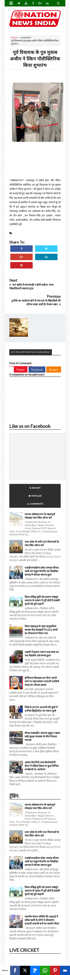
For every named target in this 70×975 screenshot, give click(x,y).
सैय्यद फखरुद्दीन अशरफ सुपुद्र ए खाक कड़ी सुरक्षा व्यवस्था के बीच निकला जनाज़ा (42, 736)
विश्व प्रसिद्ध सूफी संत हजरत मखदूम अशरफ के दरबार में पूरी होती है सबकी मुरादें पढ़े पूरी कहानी (42, 600)
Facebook (37, 369)
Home (14, 37)
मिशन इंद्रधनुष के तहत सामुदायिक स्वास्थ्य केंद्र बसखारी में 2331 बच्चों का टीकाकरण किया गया (41, 630)
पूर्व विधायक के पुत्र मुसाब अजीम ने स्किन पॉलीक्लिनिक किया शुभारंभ (35, 58)
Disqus (21, 369)
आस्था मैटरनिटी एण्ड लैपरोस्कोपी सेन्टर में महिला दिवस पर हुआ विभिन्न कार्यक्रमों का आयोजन (41, 766)
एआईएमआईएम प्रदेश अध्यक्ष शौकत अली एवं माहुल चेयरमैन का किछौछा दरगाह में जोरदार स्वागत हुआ (42, 571)
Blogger (53, 369)
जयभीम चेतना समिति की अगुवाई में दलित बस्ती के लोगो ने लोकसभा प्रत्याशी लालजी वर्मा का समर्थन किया (42, 920)
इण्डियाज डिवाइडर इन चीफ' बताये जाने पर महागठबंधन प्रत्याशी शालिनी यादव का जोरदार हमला (42, 681)
